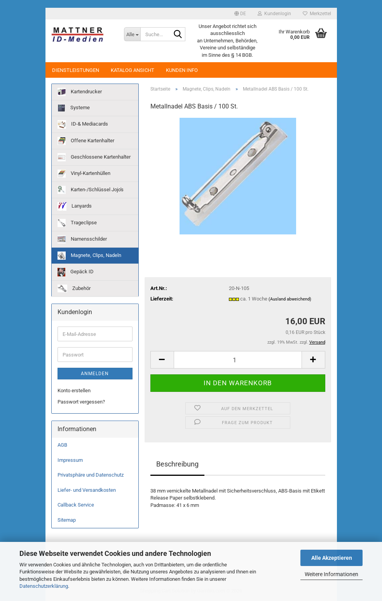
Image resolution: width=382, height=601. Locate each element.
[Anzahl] (238, 360)
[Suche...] (132, 34)
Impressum (70, 460)
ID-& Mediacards (83, 124)
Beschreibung (177, 464)
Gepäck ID (76, 272)
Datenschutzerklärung (43, 586)
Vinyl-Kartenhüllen (84, 173)
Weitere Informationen (331, 574)
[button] (240, 13)
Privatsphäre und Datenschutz (91, 475)
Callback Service (76, 505)
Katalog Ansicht (132, 70)
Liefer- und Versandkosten (87, 490)
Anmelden (95, 373)
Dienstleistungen (75, 70)
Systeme (74, 108)
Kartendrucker (80, 92)
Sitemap (67, 520)
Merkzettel (317, 13)
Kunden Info (182, 70)
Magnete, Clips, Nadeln (89, 256)
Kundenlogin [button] (274, 13)
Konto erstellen (74, 390)
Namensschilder (82, 239)
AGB (62, 445)
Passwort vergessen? (81, 402)
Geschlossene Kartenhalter (94, 157)
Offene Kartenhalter (86, 141)
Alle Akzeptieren (331, 558)
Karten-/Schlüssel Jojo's (91, 190)
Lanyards (75, 206)
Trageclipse (77, 223)
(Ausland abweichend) (290, 299)
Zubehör (74, 288)
